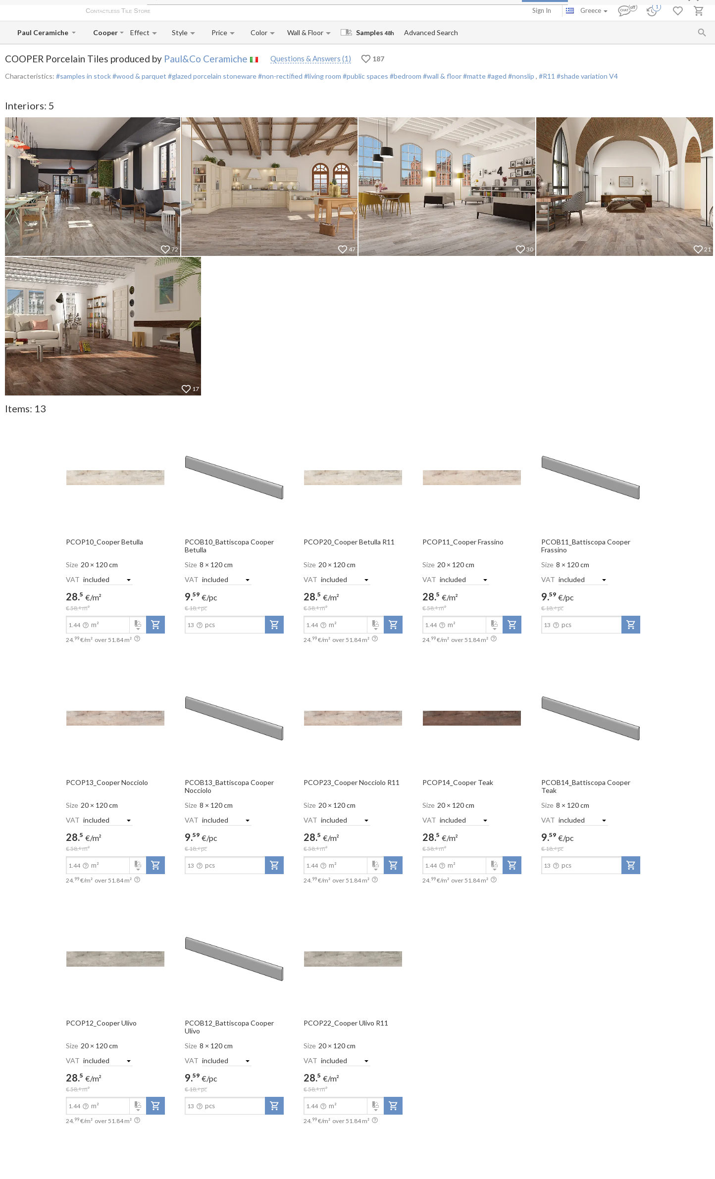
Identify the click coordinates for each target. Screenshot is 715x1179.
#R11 (548, 76)
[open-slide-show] (115, 477)
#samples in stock (83, 76)
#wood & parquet (138, 76)
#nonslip (521, 76)
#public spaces (364, 76)
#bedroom (404, 76)
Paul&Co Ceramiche (206, 58)
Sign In (541, 10)
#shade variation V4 (587, 76)
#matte (473, 76)
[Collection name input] (105, 32)
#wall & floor (441, 76)
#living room (322, 76)
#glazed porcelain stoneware (211, 76)
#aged (496, 76)
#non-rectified (279, 76)
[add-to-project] (155, 625)
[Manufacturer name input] (43, 32)
